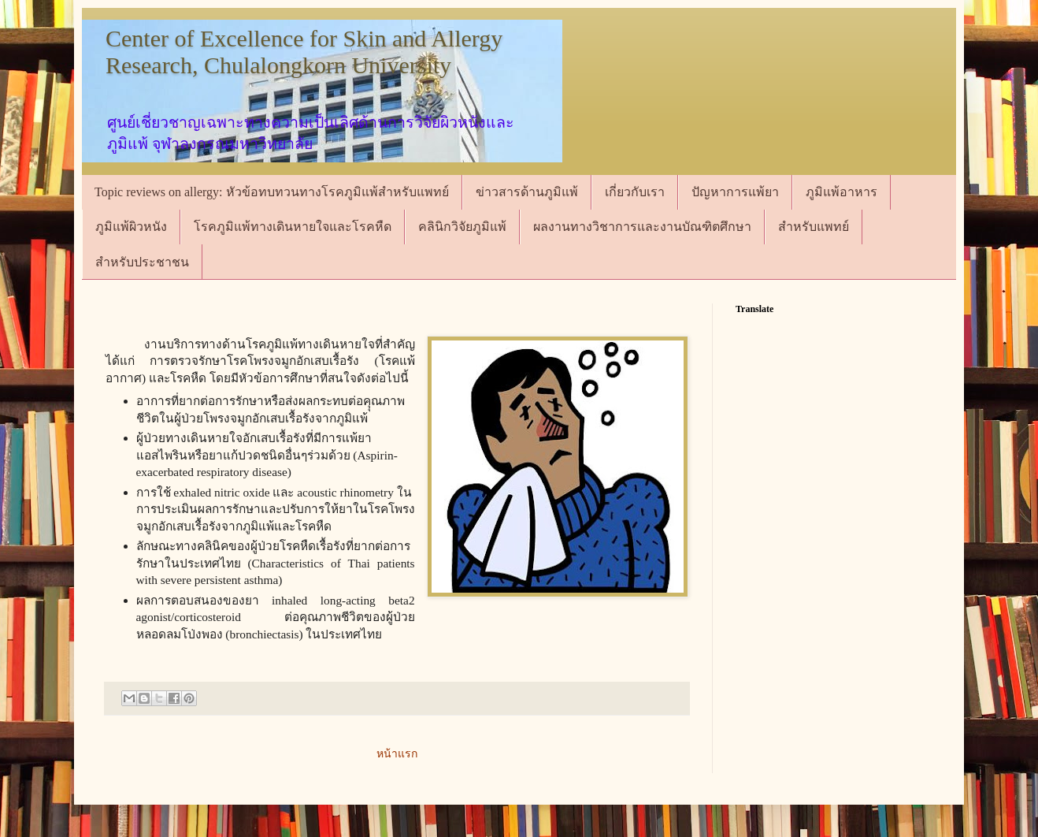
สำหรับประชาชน (142, 262)
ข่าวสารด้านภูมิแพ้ (527, 192)
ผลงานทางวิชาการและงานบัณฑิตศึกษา (642, 226)
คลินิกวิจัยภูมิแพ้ (462, 226)
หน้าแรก (396, 754)
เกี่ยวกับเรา (635, 192)
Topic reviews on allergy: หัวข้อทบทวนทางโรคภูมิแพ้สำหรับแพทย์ (272, 192)
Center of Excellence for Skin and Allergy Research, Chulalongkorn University (304, 51)
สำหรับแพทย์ (813, 226)
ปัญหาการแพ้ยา (735, 192)
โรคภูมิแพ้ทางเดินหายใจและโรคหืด (292, 226)
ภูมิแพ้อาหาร (841, 192)
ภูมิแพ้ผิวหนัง (131, 226)
